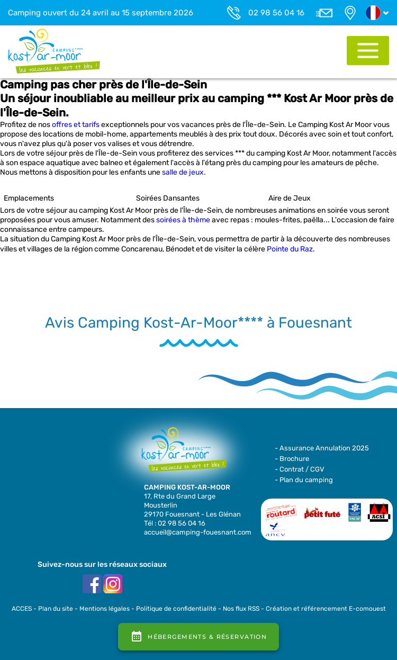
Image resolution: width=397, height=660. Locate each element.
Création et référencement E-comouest (326, 608)
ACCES (22, 608)
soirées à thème (183, 219)
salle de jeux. (184, 172)
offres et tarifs (76, 124)
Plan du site (55, 608)
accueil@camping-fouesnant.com (197, 532)
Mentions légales (104, 608)
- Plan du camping (304, 480)
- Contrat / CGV (299, 469)
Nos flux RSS (241, 608)
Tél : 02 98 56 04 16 (174, 523)
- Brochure (292, 459)
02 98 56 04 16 (276, 12)
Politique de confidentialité (176, 608)
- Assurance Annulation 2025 (322, 448)
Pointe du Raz (290, 249)
